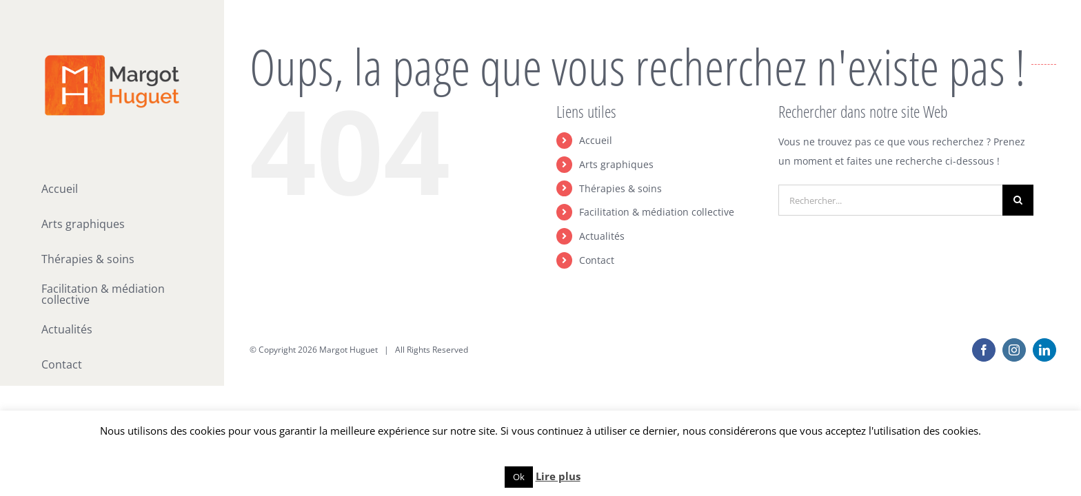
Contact (596, 260)
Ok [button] (519, 477)
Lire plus (558, 476)
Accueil (595, 140)
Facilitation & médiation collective (656, 211)
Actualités (602, 235)
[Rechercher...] (890, 200)
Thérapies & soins (620, 188)
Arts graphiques (616, 164)
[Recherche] (1017, 200)
